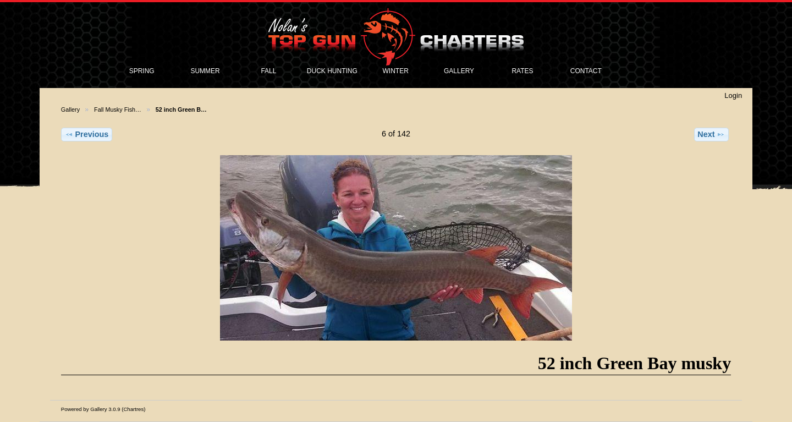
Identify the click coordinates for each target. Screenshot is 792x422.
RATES (522, 71)
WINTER (396, 71)
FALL (268, 71)
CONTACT (586, 71)
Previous (87, 134)
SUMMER (204, 71)
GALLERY (459, 71)
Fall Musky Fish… (117, 109)
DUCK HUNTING (332, 71)
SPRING (142, 71)
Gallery (70, 109)
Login (733, 95)
